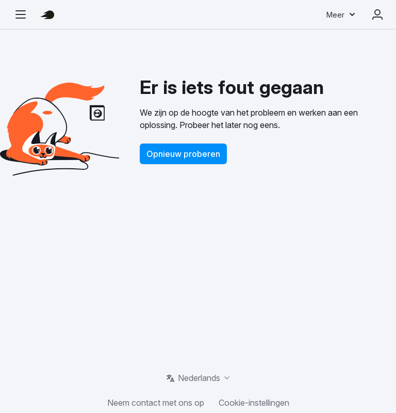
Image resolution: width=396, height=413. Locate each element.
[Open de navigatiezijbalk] (20, 14)
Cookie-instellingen (254, 403)
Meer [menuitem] (335, 14)
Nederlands (199, 378)
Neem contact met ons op (155, 403)
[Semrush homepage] (47, 14)
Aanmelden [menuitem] (377, 14)
